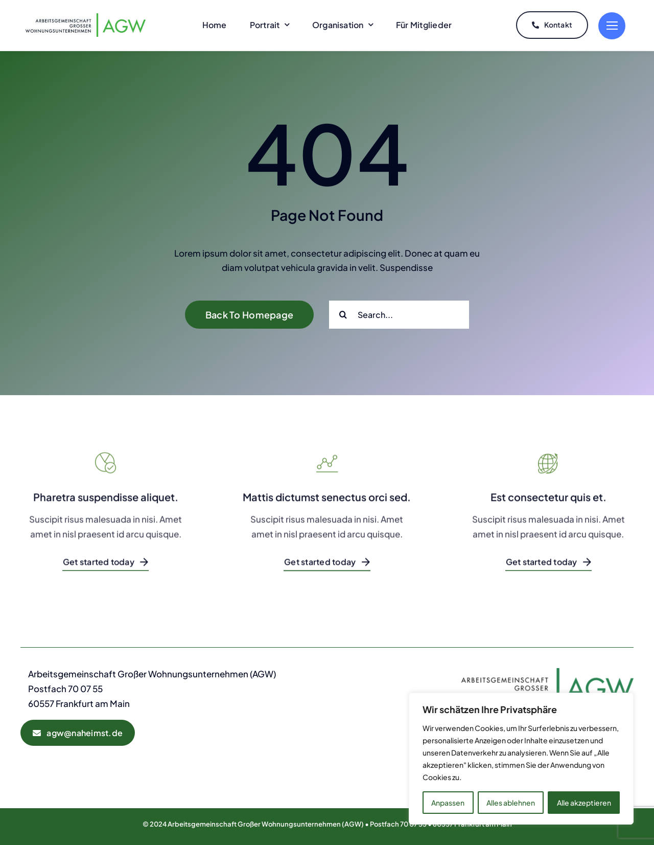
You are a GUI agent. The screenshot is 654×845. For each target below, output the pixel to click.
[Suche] (343, 313)
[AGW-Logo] (86, 16)
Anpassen (447, 802)
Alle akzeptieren (584, 802)
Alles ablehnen (510, 802)
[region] (521, 759)
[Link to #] (611, 24)
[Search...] (399, 313)
